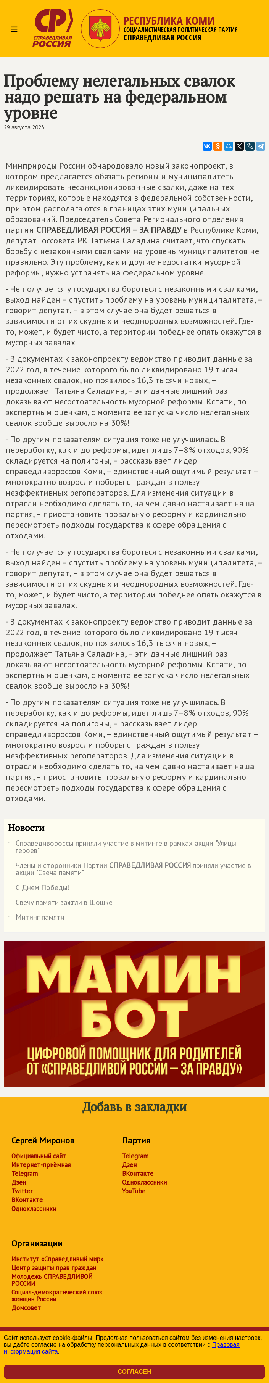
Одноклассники (33, 1208)
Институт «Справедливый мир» (57, 1259)
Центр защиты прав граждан (53, 1267)
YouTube (133, 1191)
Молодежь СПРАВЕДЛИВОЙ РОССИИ (52, 1280)
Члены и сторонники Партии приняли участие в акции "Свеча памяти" (129, 869)
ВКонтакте (27, 1199)
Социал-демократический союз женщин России (56, 1295)
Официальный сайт (38, 1156)
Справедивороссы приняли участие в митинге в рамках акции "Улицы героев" (122, 847)
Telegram (24, 1173)
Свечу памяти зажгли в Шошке (60, 904)
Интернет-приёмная (41, 1164)
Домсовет (26, 1307)
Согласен (134, 1372)
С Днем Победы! (39, 889)
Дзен (18, 1182)
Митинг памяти (36, 919)
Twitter (21, 1191)
